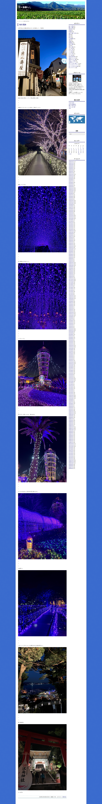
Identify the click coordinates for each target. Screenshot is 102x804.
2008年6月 (71, 435)
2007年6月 (71, 451)
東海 (70, 34)
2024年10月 (71, 176)
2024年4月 (71, 185)
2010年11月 (71, 396)
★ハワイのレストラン (73, 64)
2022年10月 (71, 203)
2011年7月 (71, 385)
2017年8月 (71, 284)
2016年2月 (71, 309)
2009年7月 (71, 418)
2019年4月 (71, 257)
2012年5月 (71, 371)
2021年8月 (71, 221)
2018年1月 (71, 277)
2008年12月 (71, 427)
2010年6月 (71, 403)
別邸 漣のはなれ (72, 105)
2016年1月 (71, 310)
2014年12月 (71, 328)
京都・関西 (71, 44)
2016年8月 (71, 301)
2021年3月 (71, 228)
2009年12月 (71, 411)
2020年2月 (71, 243)
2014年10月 (71, 331)
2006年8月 (71, 465)
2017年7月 (71, 286)
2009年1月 (71, 425)
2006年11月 (71, 461)
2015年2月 (71, 326)
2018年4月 (71, 273)
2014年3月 (71, 341)
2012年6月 (71, 370)
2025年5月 (71, 168)
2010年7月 (71, 402)
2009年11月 (71, 413)
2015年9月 (71, 316)
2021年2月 (71, 229)
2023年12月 (71, 188)
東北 (70, 35)
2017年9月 (71, 283)
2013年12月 (71, 345)
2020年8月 (71, 235)
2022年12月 (71, 200)
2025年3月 (71, 170)
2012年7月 (71, 369)
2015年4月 (71, 323)
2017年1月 (71, 294)
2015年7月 (71, 319)
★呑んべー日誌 (72, 60)
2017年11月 (71, 280)
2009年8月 (71, 417)
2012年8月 (71, 367)
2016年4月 (71, 306)
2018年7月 (71, 269)
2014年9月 (71, 333)
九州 (70, 45)
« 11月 (70, 154)
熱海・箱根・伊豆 (72, 33)
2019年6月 (71, 254)
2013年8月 (71, 351)
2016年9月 (71, 299)
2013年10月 (71, 348)
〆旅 (70, 108)
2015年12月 (71, 312)
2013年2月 (71, 359)
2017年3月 (71, 291)
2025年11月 (71, 163)
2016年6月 (71, 304)
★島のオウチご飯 (72, 59)
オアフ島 (70, 55)
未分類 (70, 30)
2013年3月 (71, 357)
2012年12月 (71, 362)
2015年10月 (71, 315)
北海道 (70, 41)
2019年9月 (71, 250)
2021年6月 (71, 223)
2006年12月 (71, 460)
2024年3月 (71, 186)
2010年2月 (71, 409)
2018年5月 (71, 272)
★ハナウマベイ (72, 67)
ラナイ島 (70, 48)
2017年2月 (71, 293)
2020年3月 (71, 241)
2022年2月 (71, 214)
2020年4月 (71, 240)
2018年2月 (71, 276)
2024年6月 (71, 182)
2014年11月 (71, 330)
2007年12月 (71, 443)
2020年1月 (71, 244)
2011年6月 (71, 387)
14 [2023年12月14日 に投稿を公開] (76, 149)
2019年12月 (71, 246)
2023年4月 (71, 199)
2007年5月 (71, 453)
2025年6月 (71, 167)
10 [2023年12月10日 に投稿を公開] (83, 148)
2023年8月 (71, 193)
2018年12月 (71, 262)
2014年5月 (71, 338)
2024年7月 (71, 181)
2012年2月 (71, 375)
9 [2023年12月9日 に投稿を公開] (80, 148)
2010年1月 (71, 410)
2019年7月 (71, 252)
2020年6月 (71, 237)
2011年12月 (71, 378)
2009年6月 (71, 420)
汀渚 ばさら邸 (72, 107)
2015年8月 (71, 317)
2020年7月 (71, 236)
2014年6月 (71, 337)
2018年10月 (71, 265)
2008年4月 (71, 438)
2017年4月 (71, 290)
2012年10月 (71, 364)
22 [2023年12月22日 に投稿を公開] (78, 151)
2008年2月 (71, 440)
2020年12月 (71, 230)
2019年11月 (71, 247)
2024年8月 (71, 179)
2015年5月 (71, 322)
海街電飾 (22, 25)
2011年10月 (71, 381)
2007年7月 (71, 450)
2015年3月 (71, 324)
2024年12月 (71, 174)
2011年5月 (71, 388)
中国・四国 (71, 47)
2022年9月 (71, 204)
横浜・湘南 (71, 27)
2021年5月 (71, 225)
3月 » (79, 154)
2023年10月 (71, 190)
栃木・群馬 (71, 26)
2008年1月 (71, 442)
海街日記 (64, 796)
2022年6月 (71, 208)
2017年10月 (71, 282)
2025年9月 (71, 165)
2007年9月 (71, 447)
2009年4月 (71, 422)
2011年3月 (71, 391)
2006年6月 (71, 468)
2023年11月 (71, 189)
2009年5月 (71, 421)
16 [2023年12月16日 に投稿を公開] (80, 149)
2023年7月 (71, 194)
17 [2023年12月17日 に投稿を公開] (83, 149)
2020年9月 (71, 233)
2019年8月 (71, 251)
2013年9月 (71, 349)
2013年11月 (71, 346)
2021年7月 (71, 222)
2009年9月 (71, 415)
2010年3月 (71, 407)
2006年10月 (71, 462)
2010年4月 (71, 406)
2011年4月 (71, 389)
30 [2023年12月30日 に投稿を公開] (80, 152)
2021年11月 (71, 217)
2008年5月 (71, 436)
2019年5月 (71, 255)
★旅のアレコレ (72, 58)
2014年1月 (71, 344)
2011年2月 (71, 392)
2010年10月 (71, 398)
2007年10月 (71, 446)
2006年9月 (71, 464)
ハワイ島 (70, 52)
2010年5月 (71, 404)
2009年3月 (71, 424)
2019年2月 (71, 259)
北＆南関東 (71, 38)
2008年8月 (71, 432)
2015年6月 (71, 320)
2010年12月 (71, 395)
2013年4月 (71, 356)
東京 (70, 37)
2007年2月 (71, 457)
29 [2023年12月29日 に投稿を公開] (78, 152)
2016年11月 (71, 297)
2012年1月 (71, 377)
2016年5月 (71, 305)
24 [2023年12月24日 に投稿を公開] (83, 151)
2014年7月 (71, 335)
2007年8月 (71, 449)
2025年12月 (71, 161)
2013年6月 (71, 353)
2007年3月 (71, 456)
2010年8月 (71, 400)
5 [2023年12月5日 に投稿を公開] (71, 148)
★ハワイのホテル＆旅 (73, 66)
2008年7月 (71, 433)
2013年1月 (71, 360)
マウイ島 (70, 51)
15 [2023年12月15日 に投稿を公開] (78, 149)
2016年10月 (71, 298)
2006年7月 (71, 467)
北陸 (70, 40)
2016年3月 (71, 308)
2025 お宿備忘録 (72, 104)
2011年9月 (71, 382)
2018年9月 (71, 266)
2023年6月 (71, 196)
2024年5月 (71, 183)
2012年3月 (71, 374)
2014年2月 (71, 342)
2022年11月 (71, 201)
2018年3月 (71, 275)
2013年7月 (71, 352)
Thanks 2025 (71, 102)
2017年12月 (71, 279)
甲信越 (70, 31)
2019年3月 (71, 258)
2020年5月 (71, 239)
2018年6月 (71, 270)
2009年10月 (71, 414)
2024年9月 (71, 178)
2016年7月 (71, 302)
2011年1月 (71, 393)
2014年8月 (71, 334)
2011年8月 (71, 384)
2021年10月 (71, 218)
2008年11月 (71, 428)
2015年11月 (71, 313)
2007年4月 (71, 454)
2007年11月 (71, 445)
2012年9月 (71, 366)
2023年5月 (71, 197)
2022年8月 (71, 205)
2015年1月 (71, 327)
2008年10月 (71, 429)
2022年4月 (71, 211)
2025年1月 (71, 172)
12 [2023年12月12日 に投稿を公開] (71, 149)
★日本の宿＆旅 (72, 56)
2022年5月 (71, 210)
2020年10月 (71, 232)
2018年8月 (71, 268)
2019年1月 (71, 261)
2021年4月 (71, 226)
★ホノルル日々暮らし (73, 63)
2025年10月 (71, 164)
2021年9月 (71, 219)
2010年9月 (71, 399)
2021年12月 (71, 215)
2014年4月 (71, 340)
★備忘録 (70, 42)
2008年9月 (71, 431)
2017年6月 (71, 287)
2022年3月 (71, 212)
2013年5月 (71, 355)
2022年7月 (71, 207)
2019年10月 (71, 248)
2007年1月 (71, 458)
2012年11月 (71, 363)
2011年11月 (71, 380)
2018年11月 (71, 264)
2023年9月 (71, 192)
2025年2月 (71, 171)
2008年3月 (71, 439)
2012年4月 (71, 373)
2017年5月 (71, 288)
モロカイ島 (71, 49)
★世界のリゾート (72, 62)
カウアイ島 (71, 53)
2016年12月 (71, 295)
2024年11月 (71, 175)
